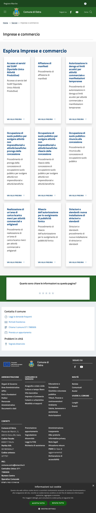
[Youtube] (76, 12)
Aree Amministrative (10, 387)
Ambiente (52, 404)
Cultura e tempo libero (34, 389)
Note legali (53, 441)
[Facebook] (69, 12)
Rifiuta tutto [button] (58, 503)
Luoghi (75, 402)
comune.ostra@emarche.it (13, 465)
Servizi (14, 22)
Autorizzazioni (54, 415)
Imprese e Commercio (34, 396)
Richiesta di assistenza (35, 445)
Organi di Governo (9, 383)
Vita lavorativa (31, 392)
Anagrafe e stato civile (34, 385)
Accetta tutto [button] (38, 503)
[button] (48, 508)
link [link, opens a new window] (72, 498)
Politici (4, 397)
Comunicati (77, 387)
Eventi (75, 406)
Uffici (4, 390)
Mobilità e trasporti (33, 403)
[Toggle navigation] (5, 11)
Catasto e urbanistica (34, 399)
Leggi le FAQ (30, 441)
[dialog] (48, 498)
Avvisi (74, 390)
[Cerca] (90, 12)
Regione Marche (11, 3)
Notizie (75, 383)
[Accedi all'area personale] (85, 3)
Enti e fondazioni (9, 394)
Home (5, 22)
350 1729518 (13, 482)
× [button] (93, 486)
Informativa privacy (57, 438)
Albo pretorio (54, 434)
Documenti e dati (9, 408)
